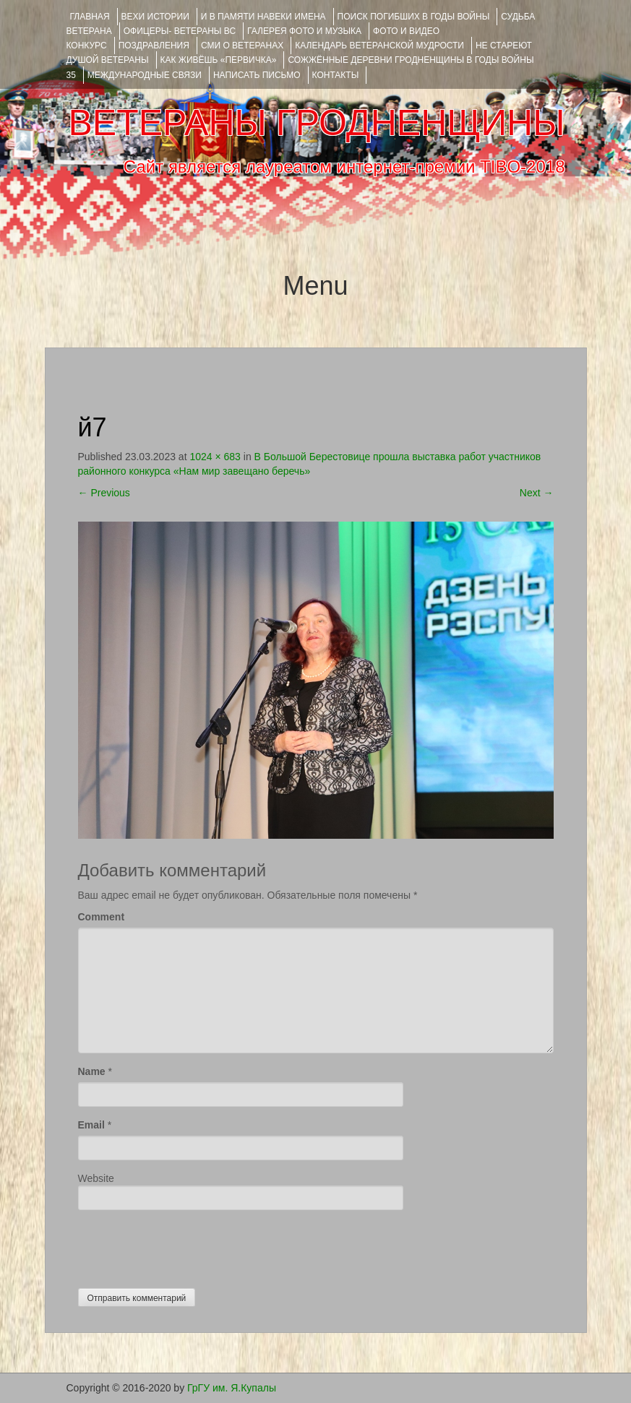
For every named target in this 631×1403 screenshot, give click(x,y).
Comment (101, 917)
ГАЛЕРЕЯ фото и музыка (304, 31)
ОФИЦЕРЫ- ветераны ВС (180, 31)
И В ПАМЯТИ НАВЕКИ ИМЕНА (263, 17)
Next (537, 492)
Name (92, 1071)
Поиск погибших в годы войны (414, 17)
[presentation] (188, 1245)
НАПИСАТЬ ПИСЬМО (257, 75)
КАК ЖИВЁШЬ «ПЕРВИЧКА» (218, 60)
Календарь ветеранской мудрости (379, 45)
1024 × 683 (214, 456)
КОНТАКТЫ (335, 75)
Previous (104, 492)
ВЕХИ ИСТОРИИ (155, 17)
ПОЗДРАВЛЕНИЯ (154, 45)
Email (91, 1125)
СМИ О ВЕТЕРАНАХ (242, 45)
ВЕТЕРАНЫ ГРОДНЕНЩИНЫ (316, 123)
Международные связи (144, 75)
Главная (90, 17)
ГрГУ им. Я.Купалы (231, 1388)
